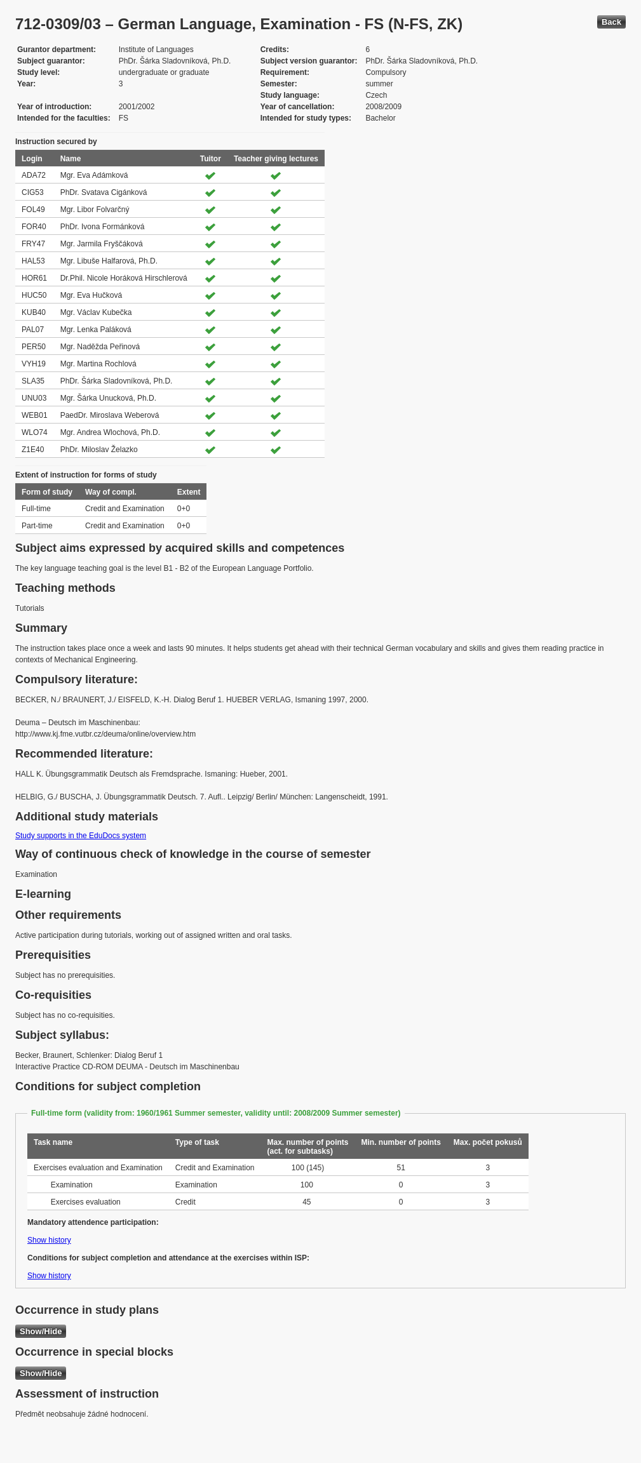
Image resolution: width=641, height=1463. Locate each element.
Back (611, 22)
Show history (49, 1240)
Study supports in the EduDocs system (80, 835)
